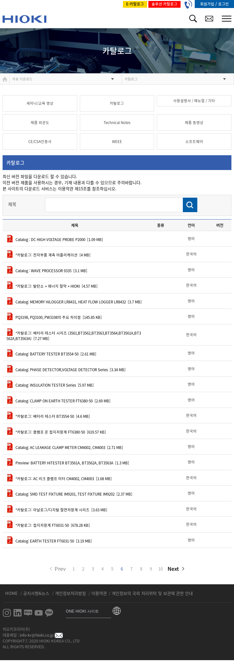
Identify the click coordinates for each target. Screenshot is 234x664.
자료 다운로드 (22, 78)
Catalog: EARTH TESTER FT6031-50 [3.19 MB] (49, 541)
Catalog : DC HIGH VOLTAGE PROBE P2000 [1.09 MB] (54, 239)
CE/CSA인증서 (39, 141)
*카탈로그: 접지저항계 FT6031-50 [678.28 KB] (48, 525)
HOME (12, 593)
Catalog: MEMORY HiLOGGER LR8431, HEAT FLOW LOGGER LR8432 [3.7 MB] (74, 302)
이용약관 (99, 593)
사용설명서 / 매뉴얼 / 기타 (194, 100)
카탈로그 (131, 78)
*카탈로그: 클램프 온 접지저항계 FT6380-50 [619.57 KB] (56, 432)
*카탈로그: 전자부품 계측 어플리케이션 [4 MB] (48, 255)
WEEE (117, 141)
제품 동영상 (194, 122)
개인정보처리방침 (71, 593)
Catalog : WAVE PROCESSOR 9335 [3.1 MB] (46, 271)
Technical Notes (117, 122)
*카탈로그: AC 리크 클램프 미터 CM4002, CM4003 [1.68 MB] (59, 478)
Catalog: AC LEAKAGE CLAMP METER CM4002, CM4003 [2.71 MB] (64, 447)
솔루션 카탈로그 (164, 4)
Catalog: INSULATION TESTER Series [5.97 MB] (50, 385)
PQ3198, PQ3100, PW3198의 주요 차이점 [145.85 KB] (54, 317)
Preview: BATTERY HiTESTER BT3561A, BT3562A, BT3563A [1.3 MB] (67, 463)
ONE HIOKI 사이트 (82, 611)
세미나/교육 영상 (39, 103)
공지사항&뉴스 (37, 593)
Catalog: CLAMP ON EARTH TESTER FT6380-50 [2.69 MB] (58, 401)
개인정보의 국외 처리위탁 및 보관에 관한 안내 (152, 593)
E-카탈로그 (135, 4)
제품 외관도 (40, 122)
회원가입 (207, 4)
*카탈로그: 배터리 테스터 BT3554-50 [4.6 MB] (48, 416)
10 (160, 569)
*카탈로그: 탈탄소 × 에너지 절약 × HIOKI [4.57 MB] (52, 286)
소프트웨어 (194, 141)
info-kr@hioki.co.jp (41, 635)
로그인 (223, 4)
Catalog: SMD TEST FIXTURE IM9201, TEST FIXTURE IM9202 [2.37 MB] (69, 494)
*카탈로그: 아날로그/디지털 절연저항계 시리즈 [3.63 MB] (56, 510)
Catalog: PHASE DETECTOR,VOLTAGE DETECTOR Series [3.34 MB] (66, 369)
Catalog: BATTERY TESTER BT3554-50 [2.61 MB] (51, 354)
